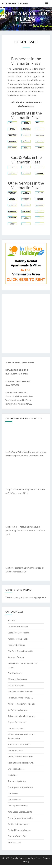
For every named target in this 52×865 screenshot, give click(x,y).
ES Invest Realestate (17, 679)
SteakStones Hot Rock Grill (21, 762)
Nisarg (26, 861)
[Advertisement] (26, 323)
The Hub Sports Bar (17, 836)
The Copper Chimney (17, 805)
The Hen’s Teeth (15, 750)
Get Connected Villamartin (20, 691)
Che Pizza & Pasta (16, 768)
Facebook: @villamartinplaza (19, 396)
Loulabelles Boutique (18, 626)
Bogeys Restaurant (17, 722)
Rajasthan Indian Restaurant (21, 716)
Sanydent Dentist (16, 657)
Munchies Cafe (14, 842)
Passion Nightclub (16, 644)
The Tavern (13, 793)
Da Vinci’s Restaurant (18, 709)
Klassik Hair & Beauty (18, 638)
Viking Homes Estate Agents (21, 703)
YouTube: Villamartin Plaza (18, 400)
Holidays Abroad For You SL (20, 697)
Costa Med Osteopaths (18, 632)
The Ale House (14, 799)
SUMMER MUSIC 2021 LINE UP (19, 362)
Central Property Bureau (19, 830)
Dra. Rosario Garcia (17, 728)
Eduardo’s (12, 620)
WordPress (36, 858)
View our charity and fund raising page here (25, 597)
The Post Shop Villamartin (20, 651)
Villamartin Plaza (15, 3)
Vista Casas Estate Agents (20, 811)
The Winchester (15, 673)
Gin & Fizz (12, 774)
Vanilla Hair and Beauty (19, 824)
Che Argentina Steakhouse (20, 787)
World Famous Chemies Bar (20, 817)
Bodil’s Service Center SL (19, 744)
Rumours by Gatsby (17, 781)
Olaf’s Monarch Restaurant (20, 756)
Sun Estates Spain (16, 685)
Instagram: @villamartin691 (18, 403)
